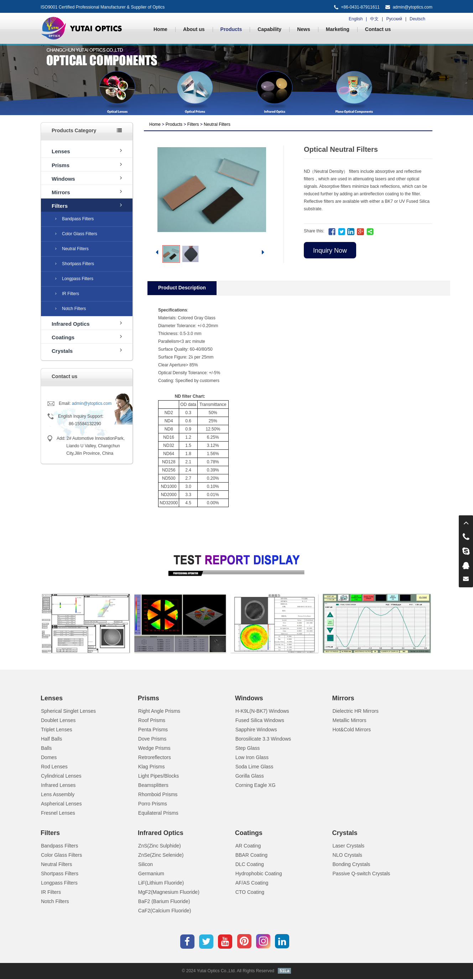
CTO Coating (249, 892)
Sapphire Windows (256, 729)
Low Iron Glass (252, 757)
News (303, 29)
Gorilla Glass (249, 776)
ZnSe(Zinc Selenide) (161, 855)
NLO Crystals (347, 855)
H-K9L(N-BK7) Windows (262, 711)
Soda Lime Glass (254, 766)
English (356, 18)
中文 (374, 18)
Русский (394, 18)
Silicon (145, 864)
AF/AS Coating (252, 883)
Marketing (337, 29)
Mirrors (87, 192)
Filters (87, 205)
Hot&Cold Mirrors (352, 729)
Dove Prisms (152, 739)
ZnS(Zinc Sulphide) (159, 846)
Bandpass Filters (74, 218)
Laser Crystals (348, 846)
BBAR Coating (251, 855)
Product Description (182, 287)
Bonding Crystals (351, 864)
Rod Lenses (54, 766)
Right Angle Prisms (159, 711)
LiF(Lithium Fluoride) (161, 883)
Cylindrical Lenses (61, 776)
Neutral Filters (72, 248)
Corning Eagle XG (255, 785)
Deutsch (417, 18)
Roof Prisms (151, 720)
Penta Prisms (153, 729)
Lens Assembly (57, 794)
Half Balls (51, 739)
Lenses (87, 151)
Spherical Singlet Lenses (68, 711)
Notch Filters (70, 308)
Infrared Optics (87, 323)
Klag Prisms (151, 766)
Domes (49, 757)
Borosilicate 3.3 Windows (263, 739)
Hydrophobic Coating (258, 873)
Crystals (87, 350)
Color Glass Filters (76, 233)
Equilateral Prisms (158, 813)
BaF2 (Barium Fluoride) (164, 901)
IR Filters (67, 293)
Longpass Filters (74, 278)
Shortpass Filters (74, 263)
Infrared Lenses (58, 785)
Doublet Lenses (58, 720)
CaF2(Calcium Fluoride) (164, 910)
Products (231, 29)
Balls (46, 748)
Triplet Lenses (56, 729)
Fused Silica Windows (259, 720)
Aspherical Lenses (61, 804)
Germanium (151, 873)
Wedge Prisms (154, 748)
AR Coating (248, 846)
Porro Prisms (152, 804)
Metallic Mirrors (350, 720)
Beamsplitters (153, 785)
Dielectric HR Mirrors (356, 711)
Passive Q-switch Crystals (361, 873)
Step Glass (247, 748)
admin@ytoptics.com (412, 7)
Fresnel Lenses (58, 813)
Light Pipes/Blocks (158, 776)
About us (194, 29)
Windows (87, 178)
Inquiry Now (330, 250)
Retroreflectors (154, 757)
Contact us (378, 29)
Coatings (87, 337)
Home (160, 29)
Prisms (87, 164)
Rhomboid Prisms (157, 794)
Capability (269, 29)
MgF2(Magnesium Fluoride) (168, 892)
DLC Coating (249, 864)
